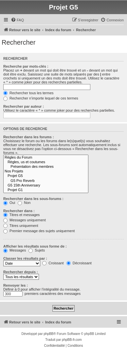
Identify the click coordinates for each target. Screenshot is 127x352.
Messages (14, 250)
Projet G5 (46, 176)
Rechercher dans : (19, 211)
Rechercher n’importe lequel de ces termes (40, 98)
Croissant (53, 263)
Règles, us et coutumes (46, 162)
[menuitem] (17, 20)
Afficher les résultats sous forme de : (35, 246)
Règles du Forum (46, 157)
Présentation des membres (46, 167)
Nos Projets (46, 171)
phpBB (48, 334)
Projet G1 (46, 190)
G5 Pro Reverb (46, 181)
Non (24, 203)
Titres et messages (21, 215)
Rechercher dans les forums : (28, 137)
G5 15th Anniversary (46, 185)
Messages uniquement (24, 220)
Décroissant (79, 263)
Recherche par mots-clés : (25, 66)
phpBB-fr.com (72, 339)
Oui (9, 203)
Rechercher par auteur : (23, 106)
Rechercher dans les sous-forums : (33, 199)
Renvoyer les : (15, 285)
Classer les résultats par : (25, 258)
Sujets (36, 250)
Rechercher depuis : (20, 272)
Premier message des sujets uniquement (39, 231)
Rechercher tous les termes (28, 93)
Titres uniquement (20, 226)
